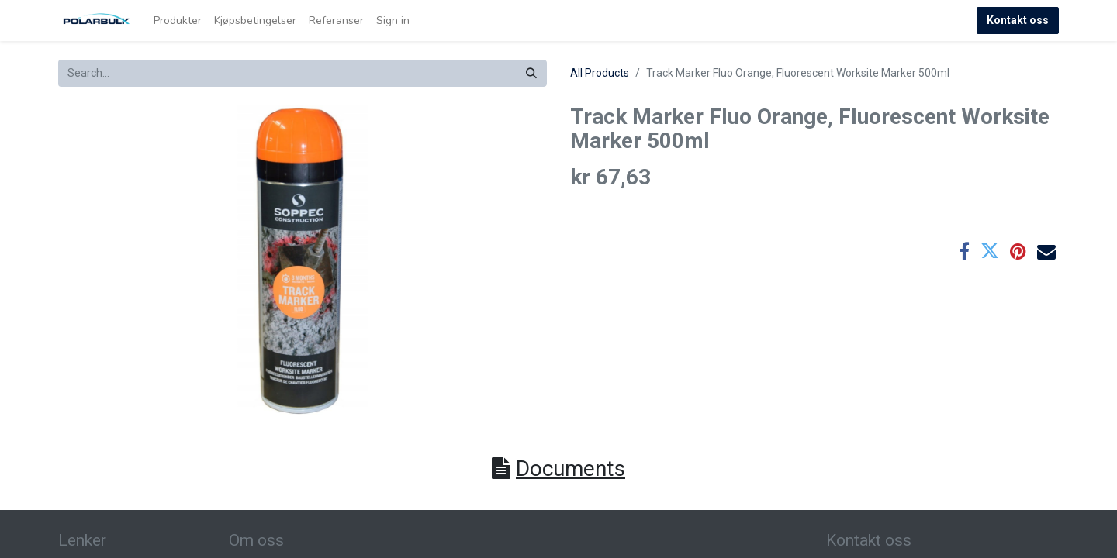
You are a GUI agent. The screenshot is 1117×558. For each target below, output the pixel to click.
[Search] (531, 73)
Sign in (393, 20)
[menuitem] (177, 20)
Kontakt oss (1018, 20)
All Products (599, 73)
